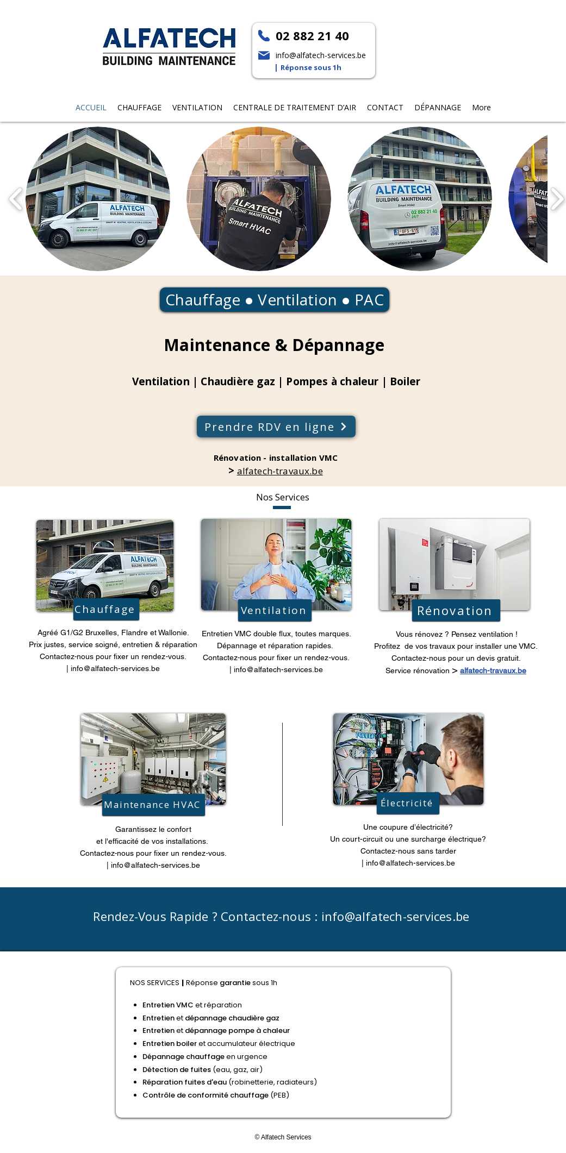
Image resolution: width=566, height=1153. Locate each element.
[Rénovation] (456, 610)
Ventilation (297, 299)
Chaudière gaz (238, 381)
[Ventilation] (275, 610)
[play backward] (16, 199)
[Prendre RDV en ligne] (276, 426)
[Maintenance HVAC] (153, 805)
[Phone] (264, 35)
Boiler (405, 381)
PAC (367, 299)
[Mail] (264, 55)
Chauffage (203, 299)
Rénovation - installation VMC (276, 457)
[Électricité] (408, 803)
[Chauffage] (106, 609)
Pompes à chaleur (332, 381)
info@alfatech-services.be (115, 668)
